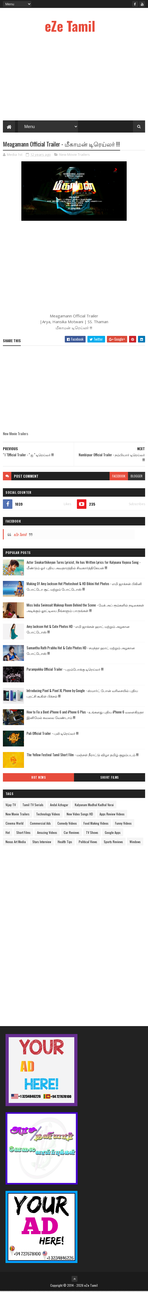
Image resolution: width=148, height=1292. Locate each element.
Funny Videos (123, 824)
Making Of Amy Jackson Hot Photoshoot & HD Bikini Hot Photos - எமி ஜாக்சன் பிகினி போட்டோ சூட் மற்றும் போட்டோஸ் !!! (84, 587)
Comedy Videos (67, 824)
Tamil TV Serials (32, 805)
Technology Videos (48, 814)
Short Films (109, 778)
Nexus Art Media (16, 842)
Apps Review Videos (112, 814)
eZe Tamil (70, 25)
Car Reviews (71, 833)
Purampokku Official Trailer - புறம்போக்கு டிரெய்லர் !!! (65, 670)
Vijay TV (11, 805)
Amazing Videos (47, 833)
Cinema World (14, 824)
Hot (8, 833)
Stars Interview (41, 842)
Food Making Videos (95, 824)
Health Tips (65, 842)
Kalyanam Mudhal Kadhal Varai (94, 805)
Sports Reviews (113, 842)
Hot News (38, 778)
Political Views (88, 842)
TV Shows (92, 833)
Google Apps (113, 833)
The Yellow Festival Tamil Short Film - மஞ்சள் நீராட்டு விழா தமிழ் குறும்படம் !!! (83, 755)
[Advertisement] (42, 932)
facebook (118, 476)
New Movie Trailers (74, 155)
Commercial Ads (40, 824)
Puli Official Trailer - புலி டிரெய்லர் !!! (52, 734)
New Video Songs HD (80, 814)
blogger (136, 476)
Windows (135, 842)
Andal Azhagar (59, 805)
